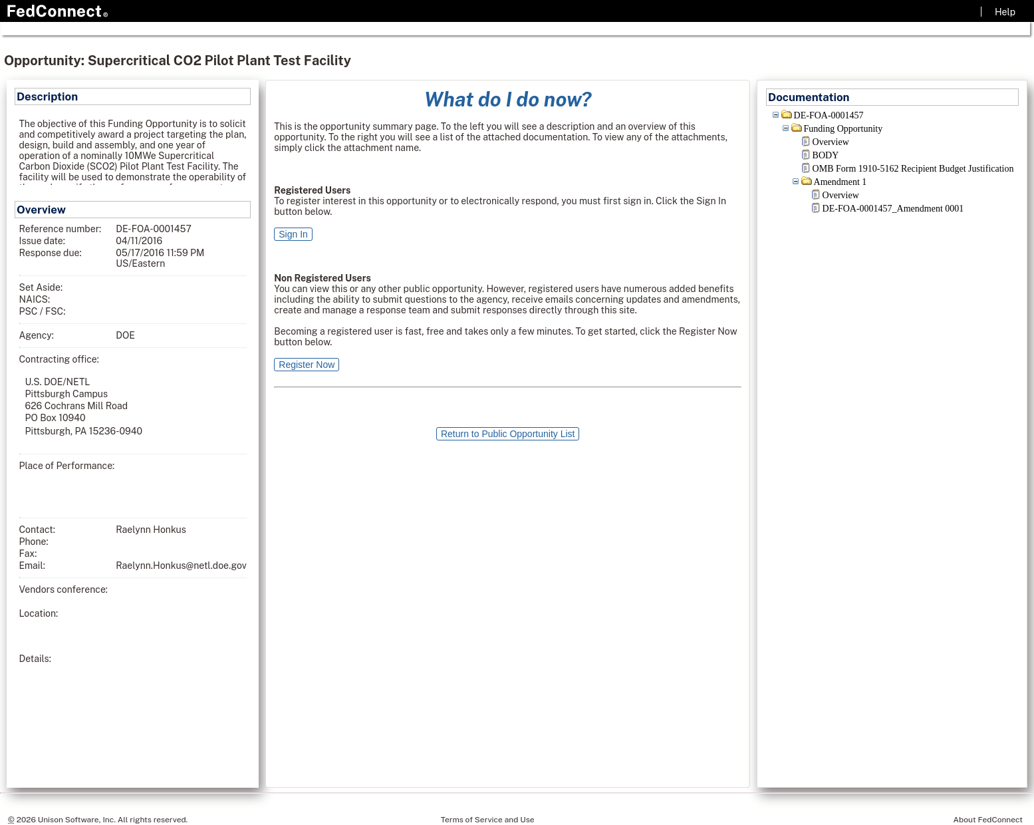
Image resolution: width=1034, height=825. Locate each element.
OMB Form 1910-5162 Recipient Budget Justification (913, 169)
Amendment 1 (840, 182)
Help (1005, 12)
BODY (826, 155)
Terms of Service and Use (488, 819)
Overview (831, 142)
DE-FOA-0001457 (829, 115)
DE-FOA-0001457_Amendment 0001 (893, 209)
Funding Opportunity (843, 129)
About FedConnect (988, 819)
